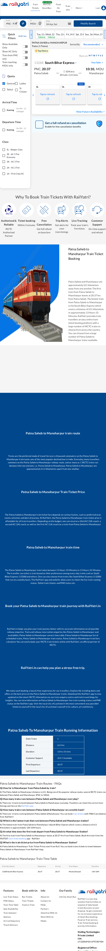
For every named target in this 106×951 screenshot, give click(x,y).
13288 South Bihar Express (12, 872)
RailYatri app (27, 806)
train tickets (78, 814)
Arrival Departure (11, 921)
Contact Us (46, 901)
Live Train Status (10, 897)
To (31, 20)
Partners (45, 909)
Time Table (97, 62)
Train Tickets (35, 6)
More (79, 8)
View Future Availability (91, 111)
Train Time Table (10, 905)
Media (43, 921)
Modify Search (88, 23)
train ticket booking (17, 838)
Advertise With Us (49, 913)
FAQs (43, 905)
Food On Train (58, 8)
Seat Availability (10, 909)
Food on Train (28, 905)
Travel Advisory (10, 925)
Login (101, 8)
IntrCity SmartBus (46, 6)
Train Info (68, 8)
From (8, 20)
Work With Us (47, 917)
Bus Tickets (27, 897)
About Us (45, 897)
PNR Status (8, 901)
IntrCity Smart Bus (67, 897)
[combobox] (11, 23)
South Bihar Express (54, 63)
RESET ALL (22, 36)
